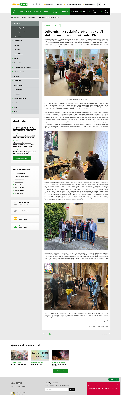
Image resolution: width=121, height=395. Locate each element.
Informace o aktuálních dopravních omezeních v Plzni (103, 388)
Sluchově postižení (90, 4)
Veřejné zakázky (19, 187)
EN (106, 4)
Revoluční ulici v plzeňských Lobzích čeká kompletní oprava (24, 152)
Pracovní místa (19, 182)
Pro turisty (106, 11)
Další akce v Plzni (60, 371)
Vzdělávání (37, 11)
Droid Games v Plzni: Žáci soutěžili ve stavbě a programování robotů (24, 137)
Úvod (12, 17)
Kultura (75, 11)
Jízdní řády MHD (19, 193)
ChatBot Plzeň (114, 379)
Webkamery (49, 4)
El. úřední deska (19, 179)
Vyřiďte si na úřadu (20, 173)
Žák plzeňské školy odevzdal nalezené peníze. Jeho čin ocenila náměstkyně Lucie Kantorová (23, 144)
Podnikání (65, 11)
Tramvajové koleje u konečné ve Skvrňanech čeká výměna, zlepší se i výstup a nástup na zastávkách (24, 128)
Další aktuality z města (22, 158)
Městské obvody (19, 190)
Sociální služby (55, 11)
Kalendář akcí (94, 11)
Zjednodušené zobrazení (74, 4)
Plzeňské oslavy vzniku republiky (59, 365)
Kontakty (59, 4)
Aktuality (24, 17)
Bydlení (46, 11)
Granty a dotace (19, 185)
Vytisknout (105, 334)
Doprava (28, 11)
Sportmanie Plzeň (36, 364)
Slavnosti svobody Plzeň (18, 364)
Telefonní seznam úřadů (22, 176)
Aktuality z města (32, 17)
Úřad (21, 11)
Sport (84, 11)
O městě (14, 11)
